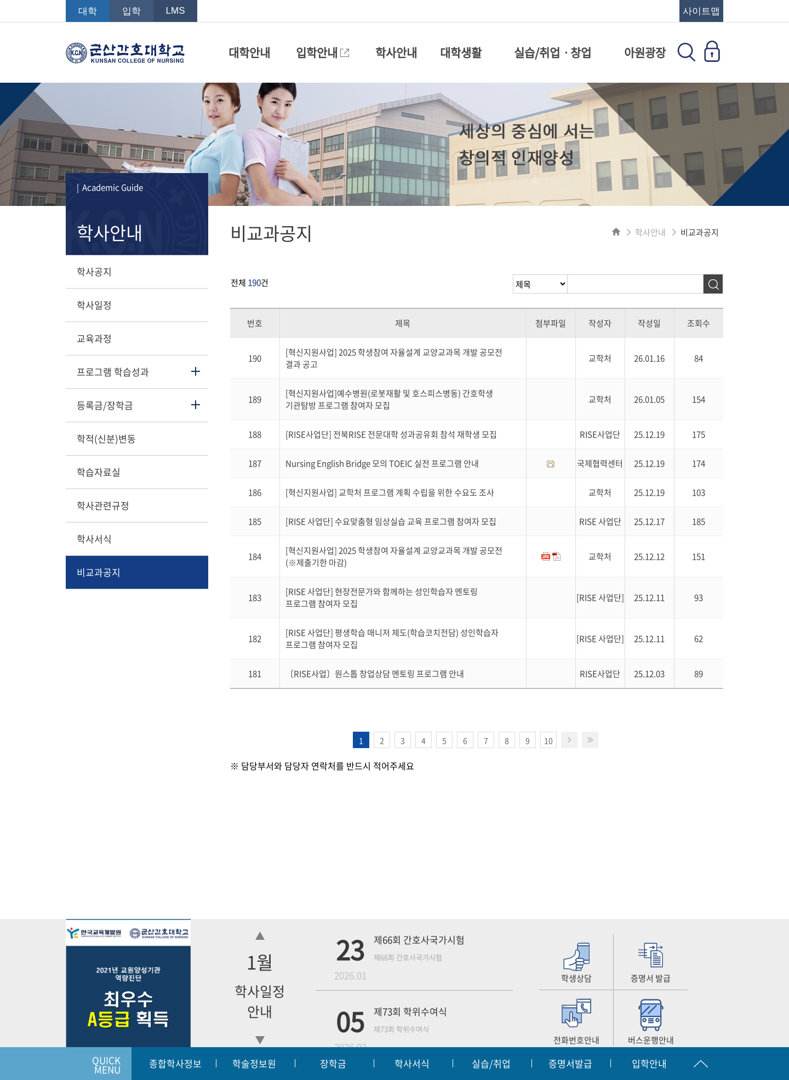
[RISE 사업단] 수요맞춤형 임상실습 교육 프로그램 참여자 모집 (390, 521)
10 (548, 740)
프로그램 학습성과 (113, 371)
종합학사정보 (175, 1063)
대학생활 (461, 52)
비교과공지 (99, 572)
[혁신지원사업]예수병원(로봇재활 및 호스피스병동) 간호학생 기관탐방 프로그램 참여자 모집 (389, 399)
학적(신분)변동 (106, 438)
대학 (87, 11)
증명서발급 (570, 1063)
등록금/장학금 (105, 405)
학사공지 (94, 271)
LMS (175, 10)
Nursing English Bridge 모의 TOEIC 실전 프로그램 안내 (382, 463)
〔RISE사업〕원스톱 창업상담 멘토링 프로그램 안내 (374, 674)
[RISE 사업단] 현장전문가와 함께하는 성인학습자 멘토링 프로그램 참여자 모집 (381, 597)
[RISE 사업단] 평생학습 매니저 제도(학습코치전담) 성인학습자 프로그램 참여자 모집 (392, 639)
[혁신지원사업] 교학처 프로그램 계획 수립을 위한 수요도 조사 (389, 492)
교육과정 (94, 338)
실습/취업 (491, 1063)
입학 (131, 11)
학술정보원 (254, 1063)
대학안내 (249, 52)
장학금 (333, 1063)
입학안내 (322, 52)
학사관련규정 (103, 505)
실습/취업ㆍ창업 (552, 52)
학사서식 (94, 538)
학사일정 (94, 305)
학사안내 (396, 52)
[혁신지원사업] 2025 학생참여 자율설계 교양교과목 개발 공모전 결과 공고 (393, 358)
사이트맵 (701, 11)
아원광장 (645, 52)
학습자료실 (99, 472)
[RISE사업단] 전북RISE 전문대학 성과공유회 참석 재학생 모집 (391, 434)
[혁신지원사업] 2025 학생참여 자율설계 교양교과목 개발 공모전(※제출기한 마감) (393, 556)
